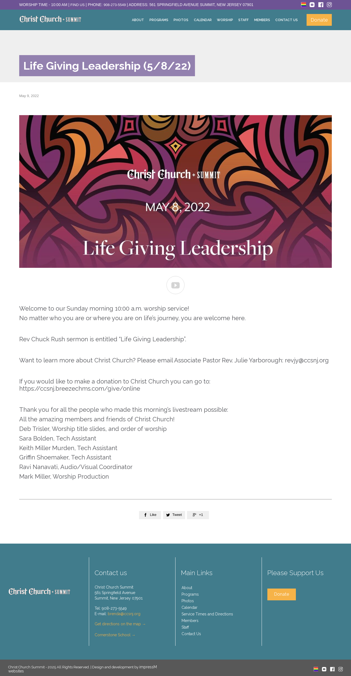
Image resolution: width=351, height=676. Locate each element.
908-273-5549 (115, 5)
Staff (185, 627)
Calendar (189, 607)
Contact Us (191, 634)
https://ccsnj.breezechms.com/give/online (79, 388)
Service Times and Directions (207, 614)
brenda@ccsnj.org (124, 614)
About (187, 588)
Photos (188, 601)
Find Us (77, 5)
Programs (190, 594)
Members (190, 620)
